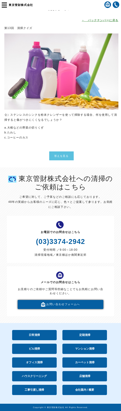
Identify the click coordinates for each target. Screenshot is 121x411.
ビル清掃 (34, 348)
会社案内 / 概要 (84, 389)
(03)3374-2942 (60, 241)
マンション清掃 (84, 348)
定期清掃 (84, 334)
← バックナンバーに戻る (100, 20)
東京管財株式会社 (21, 4)
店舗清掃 (84, 376)
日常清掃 (34, 334)
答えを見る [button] (61, 155)
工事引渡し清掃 (34, 389)
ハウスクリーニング (34, 376)
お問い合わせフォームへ (60, 304)
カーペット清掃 (84, 362)
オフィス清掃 (34, 362)
